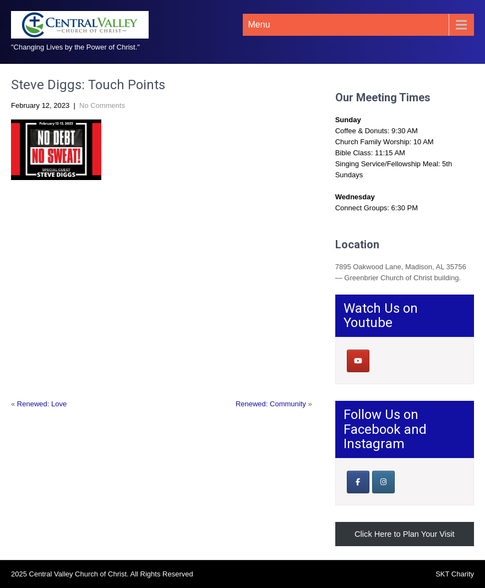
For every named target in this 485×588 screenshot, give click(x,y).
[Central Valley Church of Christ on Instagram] (383, 482)
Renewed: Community (271, 404)
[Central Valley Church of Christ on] (383, 361)
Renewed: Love (42, 404)
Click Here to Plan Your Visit (405, 534)
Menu (259, 24)
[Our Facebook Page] (358, 482)
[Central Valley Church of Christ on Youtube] (358, 361)
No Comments (102, 105)
